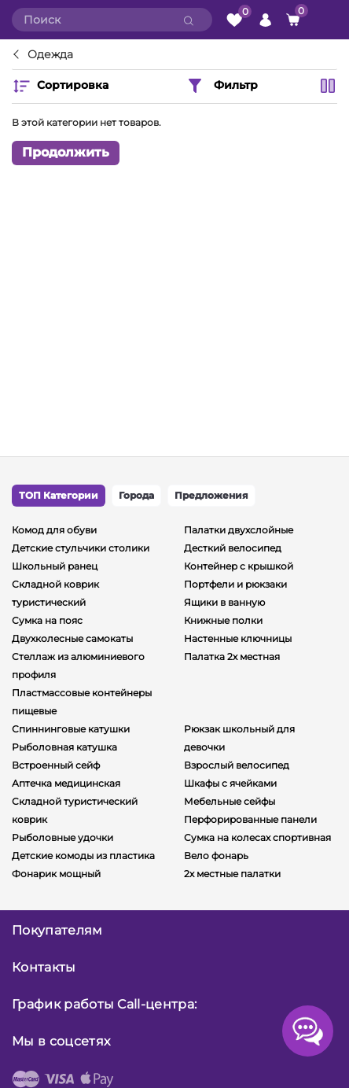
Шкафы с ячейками (230, 783)
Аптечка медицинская (66, 783)
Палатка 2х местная (232, 656)
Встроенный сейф (56, 765)
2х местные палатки (232, 874)
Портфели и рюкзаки (235, 584)
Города (136, 495)
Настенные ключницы (238, 638)
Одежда (50, 55)
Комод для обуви (54, 530)
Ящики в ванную (224, 602)
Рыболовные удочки (62, 837)
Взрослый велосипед (236, 765)
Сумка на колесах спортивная (257, 837)
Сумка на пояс (47, 620)
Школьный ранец (54, 566)
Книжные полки (223, 620)
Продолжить (65, 152)
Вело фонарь (216, 855)
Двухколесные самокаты (72, 638)
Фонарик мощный (56, 874)
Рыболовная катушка (64, 747)
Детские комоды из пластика (83, 855)
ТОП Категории (58, 495)
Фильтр (222, 85)
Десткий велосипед (232, 548)
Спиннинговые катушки (71, 729)
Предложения (211, 495)
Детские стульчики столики (80, 548)
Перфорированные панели (250, 819)
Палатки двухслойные (238, 530)
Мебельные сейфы (229, 801)
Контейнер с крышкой (238, 566)
